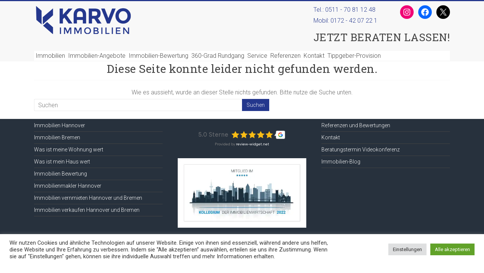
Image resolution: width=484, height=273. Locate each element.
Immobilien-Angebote (97, 55)
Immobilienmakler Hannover (67, 186)
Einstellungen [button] (407, 249)
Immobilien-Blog (340, 162)
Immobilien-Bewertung (158, 55)
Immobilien (50, 55)
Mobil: (346, 21)
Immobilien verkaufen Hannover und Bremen (87, 210)
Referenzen (285, 55)
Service (257, 55)
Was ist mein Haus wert (62, 162)
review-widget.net (252, 144)
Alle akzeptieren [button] (452, 249)
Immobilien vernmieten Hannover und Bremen (88, 198)
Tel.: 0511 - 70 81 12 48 (344, 9)
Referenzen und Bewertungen (355, 125)
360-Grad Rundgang (217, 55)
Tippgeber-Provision (354, 55)
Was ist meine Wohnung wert (68, 150)
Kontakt (314, 55)
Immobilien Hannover (59, 125)
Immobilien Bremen (57, 137)
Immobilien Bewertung (60, 174)
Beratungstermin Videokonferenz (360, 150)
